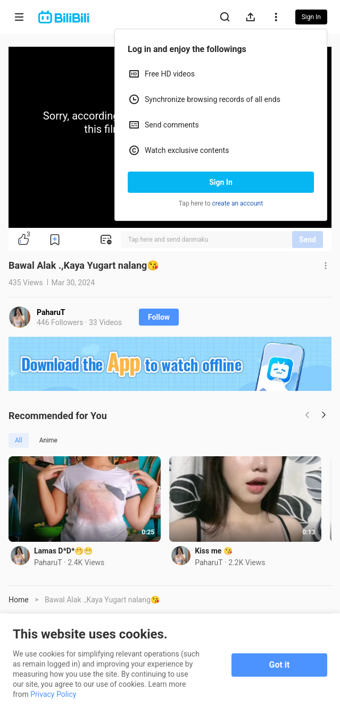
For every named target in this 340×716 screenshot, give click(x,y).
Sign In (221, 182)
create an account (237, 203)
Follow (159, 317)
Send (307, 239)
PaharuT (51, 312)
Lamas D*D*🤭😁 (63, 553)
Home (19, 602)
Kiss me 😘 (219, 553)
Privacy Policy (53, 694)
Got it (279, 665)
